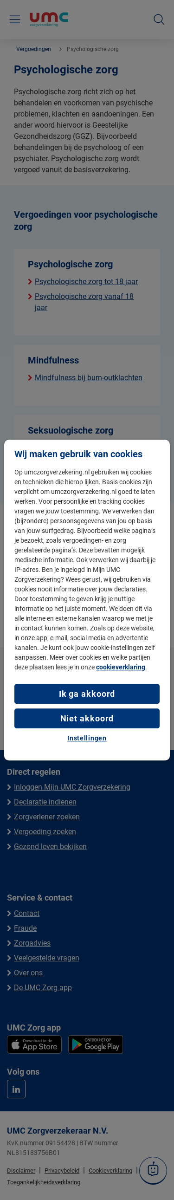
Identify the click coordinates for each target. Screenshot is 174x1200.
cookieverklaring (120, 667)
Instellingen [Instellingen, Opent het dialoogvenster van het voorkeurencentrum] (86, 738)
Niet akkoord (87, 718)
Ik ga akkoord (87, 694)
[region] (86, 600)
